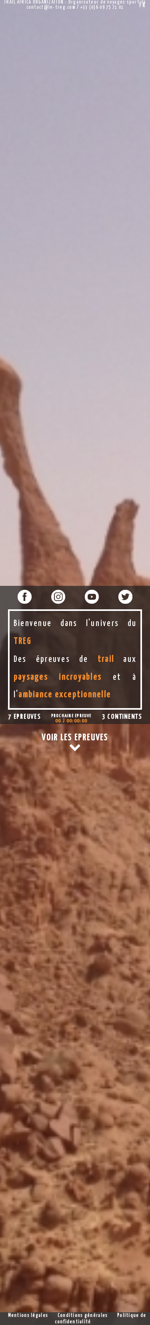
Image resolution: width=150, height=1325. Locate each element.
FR (142, 5)
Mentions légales (28, 1315)
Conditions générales (83, 1315)
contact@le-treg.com (51, 7)
